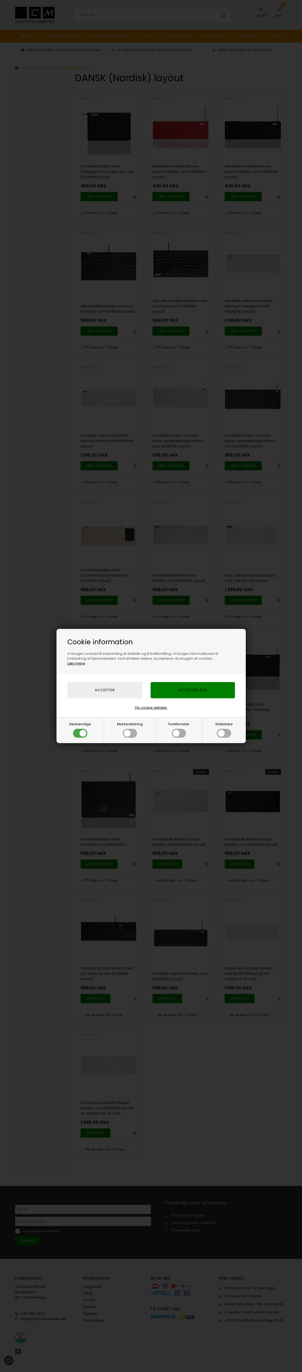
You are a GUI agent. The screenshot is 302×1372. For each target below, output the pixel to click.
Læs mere (76, 663)
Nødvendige (80, 730)
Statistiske (224, 730)
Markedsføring (130, 730)
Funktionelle (178, 730)
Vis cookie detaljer (151, 707)
